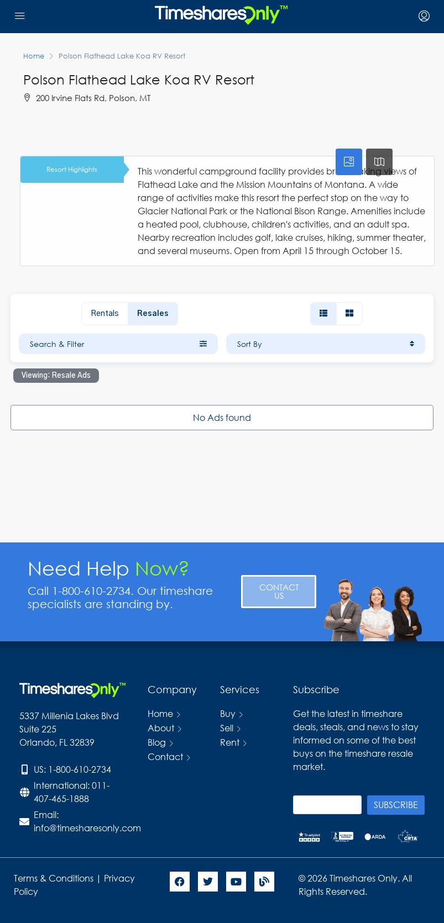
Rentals (105, 314)
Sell (226, 728)
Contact (165, 756)
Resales (153, 314)
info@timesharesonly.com (87, 828)
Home (160, 713)
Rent (229, 742)
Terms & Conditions (53, 878)
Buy (228, 713)
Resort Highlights (71, 169)
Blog (157, 742)
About (161, 728)
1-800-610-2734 (79, 769)
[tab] (349, 162)
